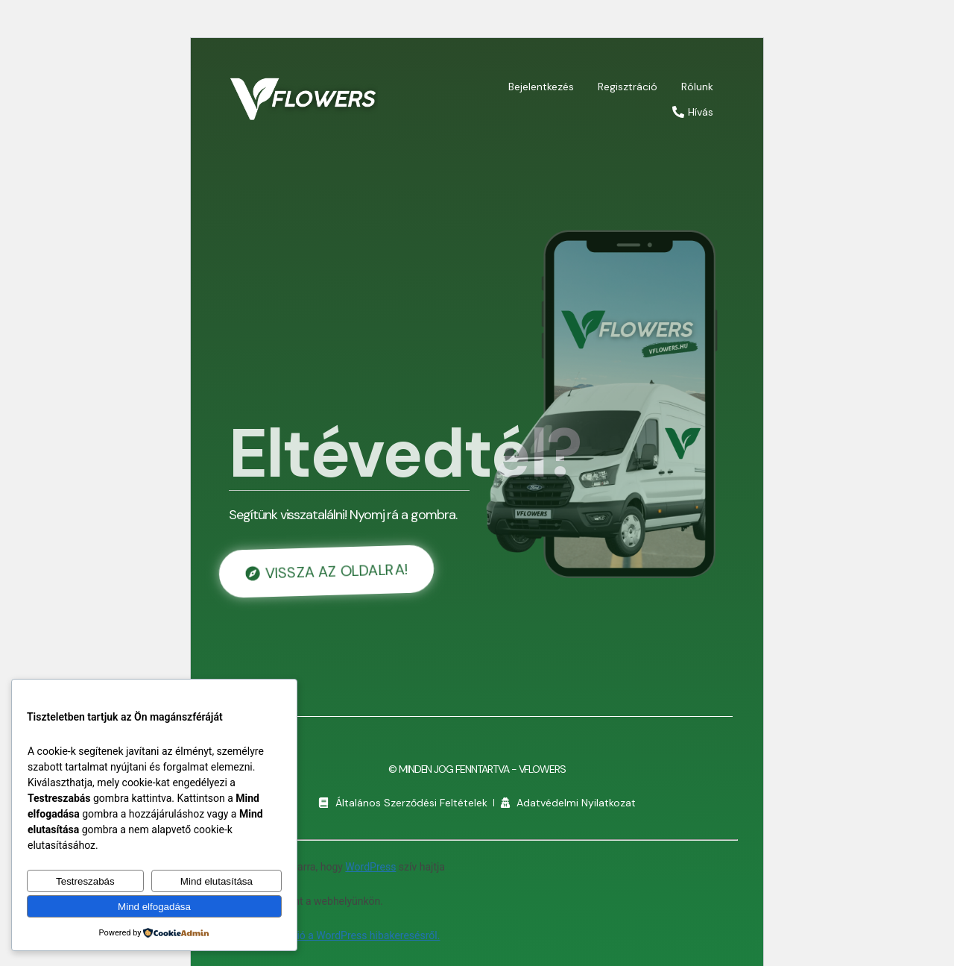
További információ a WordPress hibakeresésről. (328, 935)
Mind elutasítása (216, 881)
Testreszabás (85, 881)
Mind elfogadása (154, 906)
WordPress (370, 867)
